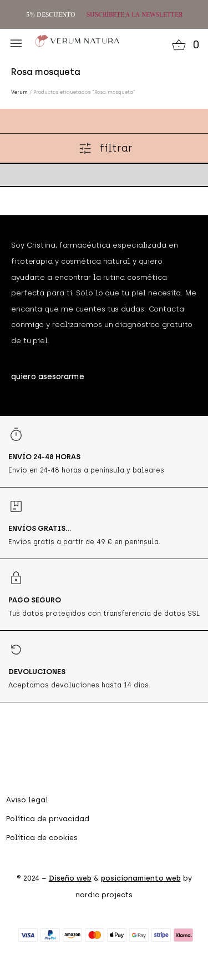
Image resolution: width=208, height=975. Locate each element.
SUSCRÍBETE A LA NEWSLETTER (134, 15)
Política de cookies (42, 837)
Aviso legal (27, 800)
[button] (16, 43)
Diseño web (70, 878)
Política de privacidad (47, 819)
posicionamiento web (141, 878)
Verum (19, 92)
